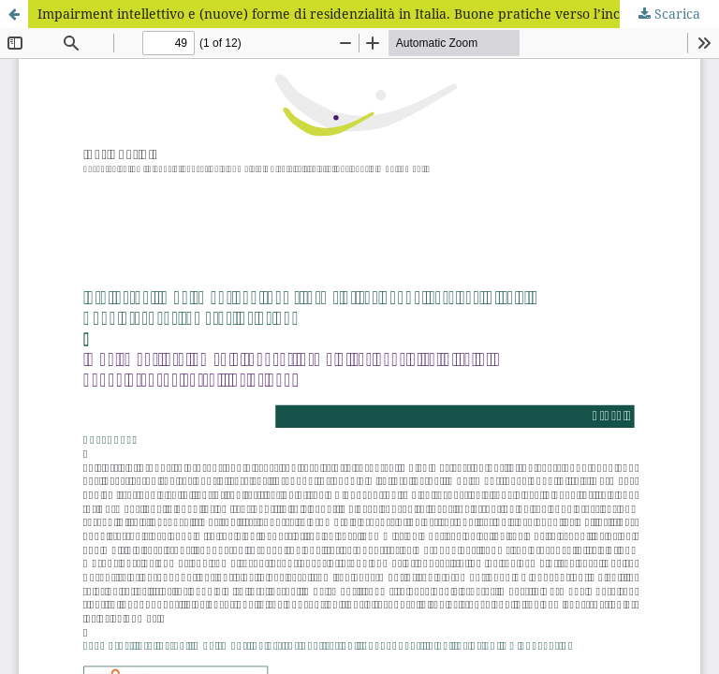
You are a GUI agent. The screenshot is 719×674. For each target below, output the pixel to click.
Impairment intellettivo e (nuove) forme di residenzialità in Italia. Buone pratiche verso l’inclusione (351, 13)
